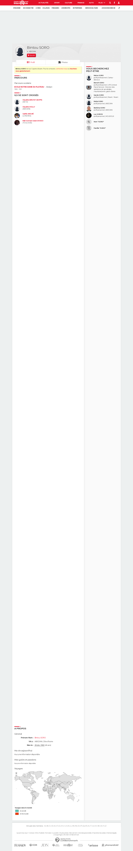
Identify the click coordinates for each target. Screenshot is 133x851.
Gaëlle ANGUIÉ (28, 114)
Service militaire (91, 8)
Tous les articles (64, 833)
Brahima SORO (99, 108)
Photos (65, 62)
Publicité (41, 833)
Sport (57, 3)
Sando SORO (99, 95)
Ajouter (32, 55)
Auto (91, 3)
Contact (32, 833)
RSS (36, 833)
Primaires (55, 8)
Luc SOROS (98, 114)
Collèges (46, 8)
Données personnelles (85, 833)
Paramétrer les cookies (99, 833)
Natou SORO (99, 75)
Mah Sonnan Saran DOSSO (33, 121)
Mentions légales (111, 833)
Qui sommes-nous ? (22, 833)
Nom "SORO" (99, 122)
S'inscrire (16, 8)
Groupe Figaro (58, 835)
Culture (68, 3)
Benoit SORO (99, 83)
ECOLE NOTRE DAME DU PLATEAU (29, 87)
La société (55, 833)
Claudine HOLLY (29, 107)
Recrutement (73, 833)
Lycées (38, 8)
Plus (102, 3)
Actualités (43, 3)
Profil (32, 62)
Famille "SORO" (100, 128)
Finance (81, 3)
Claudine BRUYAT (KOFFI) (32, 100)
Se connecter (28, 8)
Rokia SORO (98, 101)
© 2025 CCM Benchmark (71, 835)
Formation (48, 833)
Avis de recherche (108, 8)
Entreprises (77, 8)
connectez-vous (61, 69)
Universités (65, 8)
